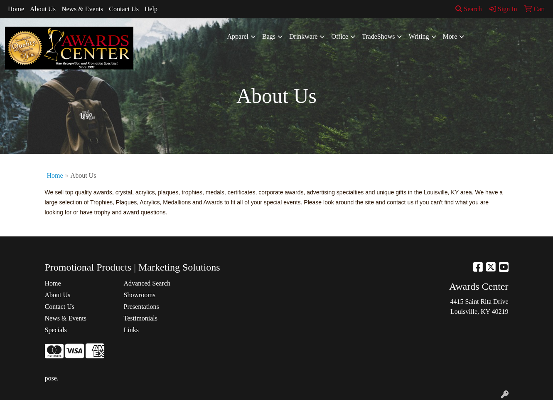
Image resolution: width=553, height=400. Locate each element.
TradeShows (378, 36)
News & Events (82, 8)
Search (468, 8)
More (450, 36)
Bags (268, 36)
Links (131, 329)
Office (339, 36)
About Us (43, 8)
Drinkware (303, 36)
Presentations (141, 306)
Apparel (238, 36)
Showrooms (139, 294)
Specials (56, 329)
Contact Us (124, 8)
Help (151, 8)
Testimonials (141, 318)
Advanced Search (147, 283)
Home (16, 8)
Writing (418, 36)
